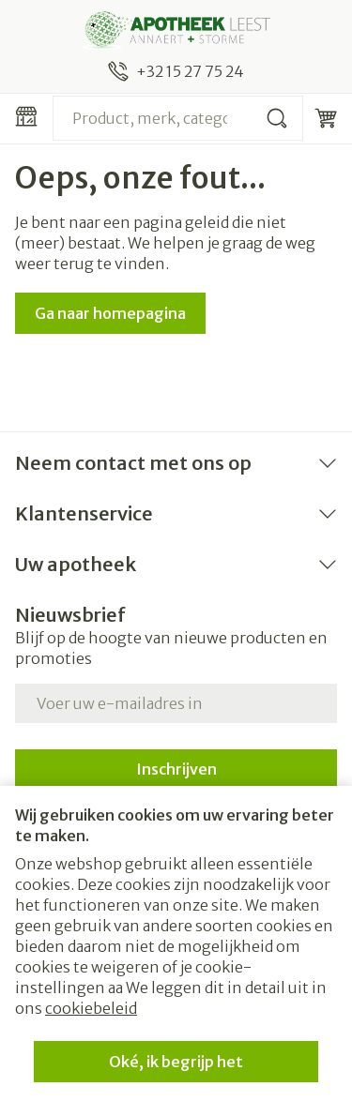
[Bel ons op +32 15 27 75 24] (176, 71)
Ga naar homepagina (110, 313)
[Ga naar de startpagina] (176, 30)
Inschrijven (176, 769)
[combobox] (178, 118)
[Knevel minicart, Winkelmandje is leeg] (325, 118)
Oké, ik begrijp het (176, 1061)
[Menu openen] (26, 116)
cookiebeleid (91, 1008)
